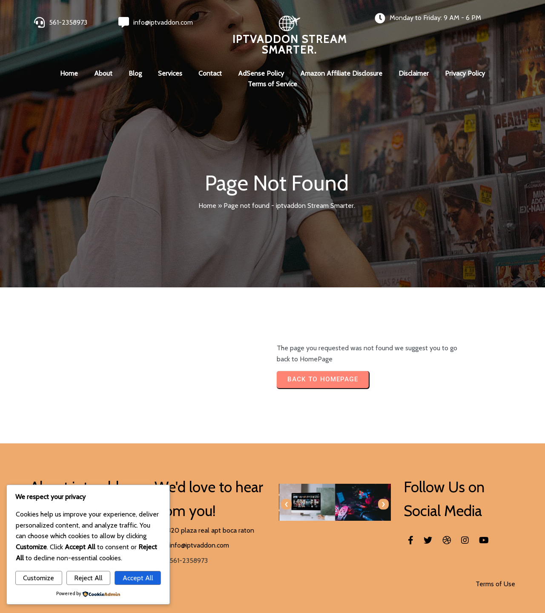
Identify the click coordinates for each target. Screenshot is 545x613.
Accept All (138, 578)
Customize (38, 578)
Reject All (88, 578)
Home (207, 205)
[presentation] (286, 504)
